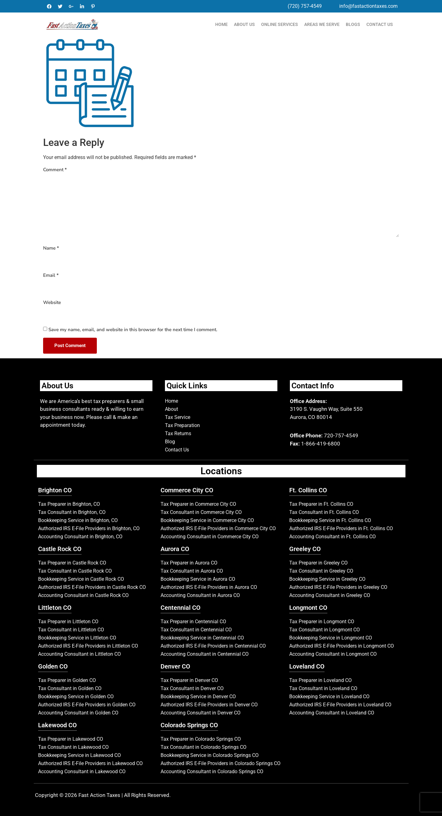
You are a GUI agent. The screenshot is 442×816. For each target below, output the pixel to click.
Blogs (353, 24)
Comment (55, 170)
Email (51, 275)
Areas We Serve (322, 24)
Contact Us (379, 24)
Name (51, 248)
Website (52, 302)
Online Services (279, 24)
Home (221, 24)
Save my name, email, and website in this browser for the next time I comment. (132, 329)
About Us (244, 24)
